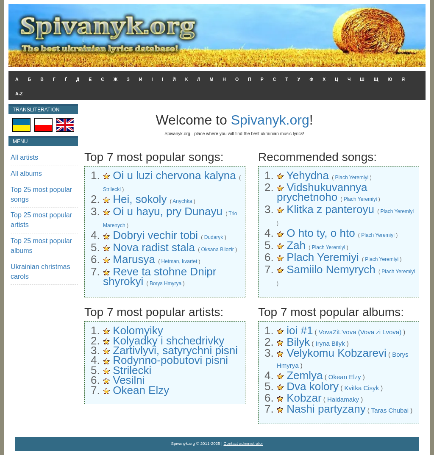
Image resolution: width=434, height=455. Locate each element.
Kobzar (304, 397)
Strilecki (112, 189)
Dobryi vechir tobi (155, 235)
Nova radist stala (154, 247)
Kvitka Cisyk (361, 387)
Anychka (182, 201)
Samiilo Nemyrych (331, 269)
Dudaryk (213, 237)
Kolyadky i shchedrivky (168, 340)
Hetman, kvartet (179, 261)
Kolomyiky (138, 330)
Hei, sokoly (140, 199)
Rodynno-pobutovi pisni (170, 360)
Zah (296, 245)
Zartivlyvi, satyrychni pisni (175, 350)
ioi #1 (300, 330)
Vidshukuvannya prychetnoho (322, 192)
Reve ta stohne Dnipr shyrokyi (159, 276)
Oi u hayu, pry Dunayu (168, 211)
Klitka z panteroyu (330, 209)
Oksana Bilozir (217, 249)
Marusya (134, 259)
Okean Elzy (141, 390)
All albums (26, 173)
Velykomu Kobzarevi (337, 353)
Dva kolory (313, 386)
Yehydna (308, 175)
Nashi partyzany (326, 408)
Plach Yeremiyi (352, 177)
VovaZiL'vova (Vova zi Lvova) (360, 332)
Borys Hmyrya (165, 283)
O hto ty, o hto (321, 233)
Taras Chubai (390, 410)
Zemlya (305, 375)
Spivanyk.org (270, 120)
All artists (24, 157)
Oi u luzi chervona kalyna (174, 175)
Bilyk (298, 342)
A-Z (19, 93)
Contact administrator (243, 443)
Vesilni (129, 380)
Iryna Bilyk (330, 343)
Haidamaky (343, 399)
